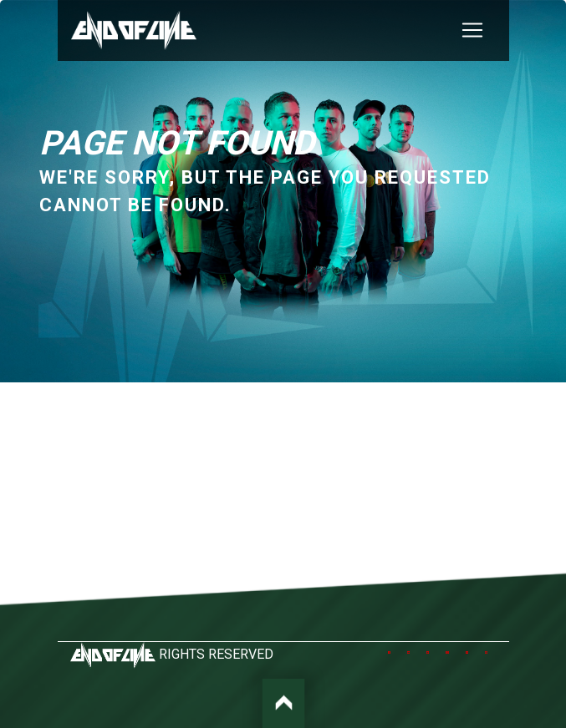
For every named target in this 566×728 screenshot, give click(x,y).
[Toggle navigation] (472, 30)
